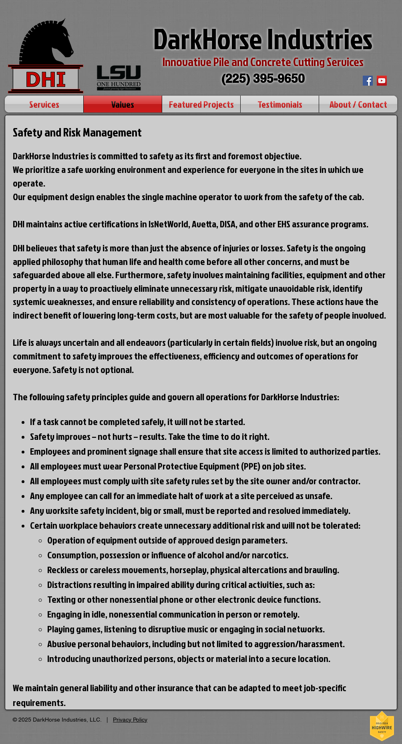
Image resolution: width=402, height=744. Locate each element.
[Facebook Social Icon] (368, 81)
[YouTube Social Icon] (382, 81)
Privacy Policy (130, 719)
